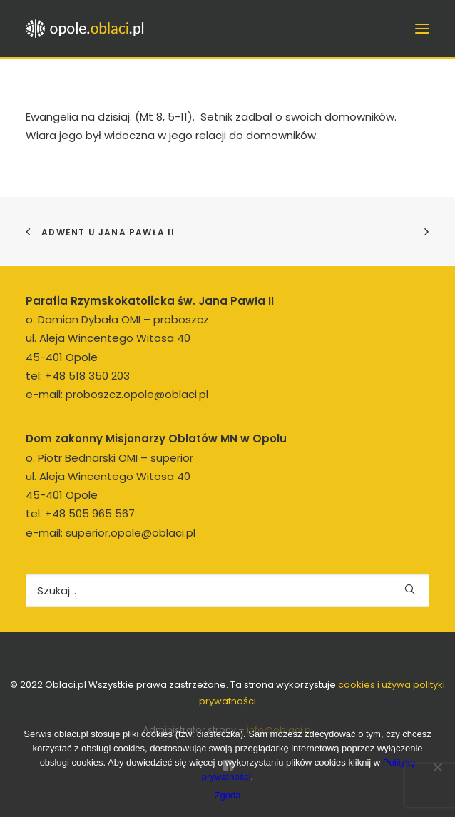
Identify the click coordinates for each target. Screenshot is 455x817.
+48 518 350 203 (87, 375)
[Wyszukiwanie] (227, 590)
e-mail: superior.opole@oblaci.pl (110, 532)
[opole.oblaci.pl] (89, 28)
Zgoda (228, 795)
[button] (410, 589)
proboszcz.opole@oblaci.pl (137, 394)
